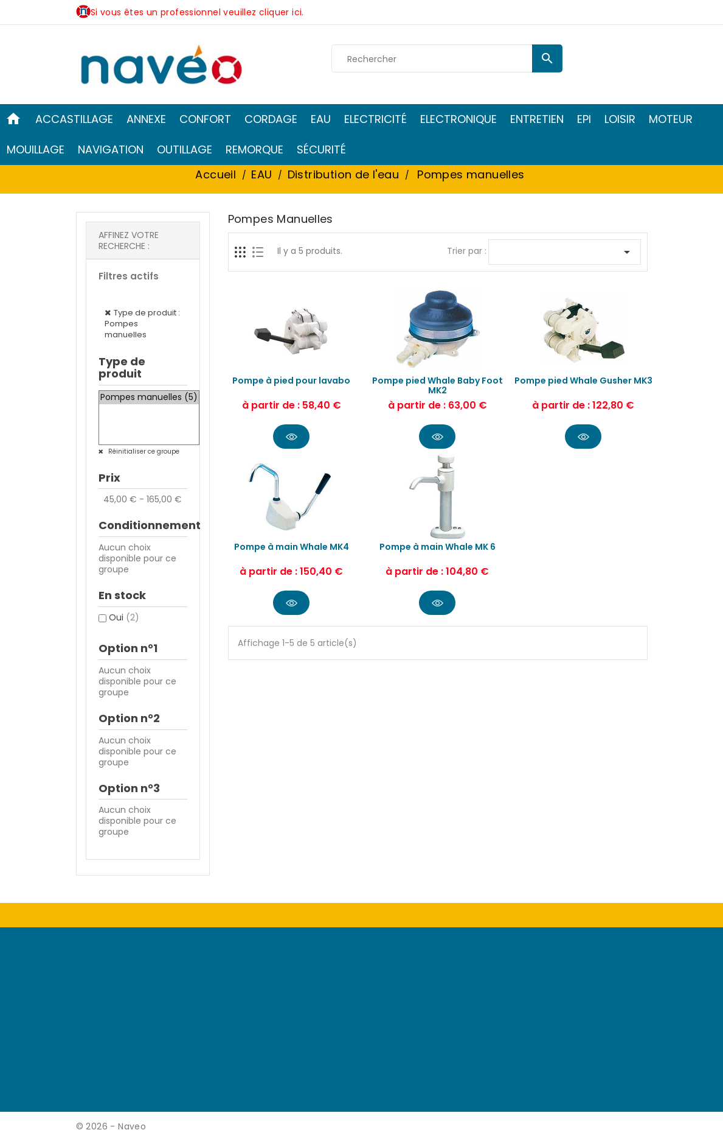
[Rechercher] (447, 59)
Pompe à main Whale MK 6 (437, 547)
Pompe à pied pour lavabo (291, 380)
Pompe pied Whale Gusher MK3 (583, 380)
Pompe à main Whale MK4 (291, 547)
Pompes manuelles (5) (149, 397)
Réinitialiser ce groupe (142, 451)
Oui (124, 617)
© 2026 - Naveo (111, 1126)
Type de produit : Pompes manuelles (142, 323)
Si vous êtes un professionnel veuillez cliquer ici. (197, 12)
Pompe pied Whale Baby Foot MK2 (437, 385)
